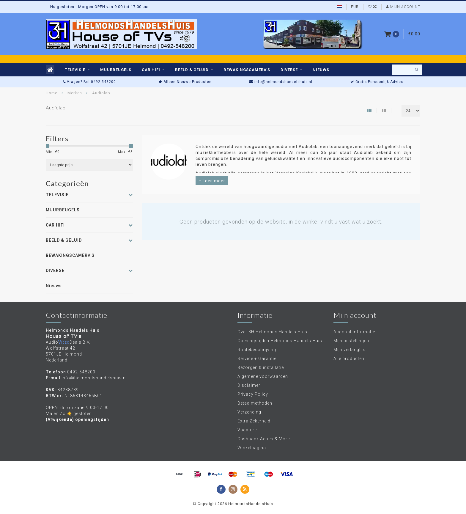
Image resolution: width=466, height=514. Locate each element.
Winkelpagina (251, 447)
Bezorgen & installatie (260, 367)
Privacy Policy (252, 394)
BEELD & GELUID (192, 69)
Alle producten (348, 358)
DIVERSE (289, 69)
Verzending (249, 412)
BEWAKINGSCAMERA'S (246, 69)
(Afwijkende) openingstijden (77, 419)
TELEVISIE (75, 69)
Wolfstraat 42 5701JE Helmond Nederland (64, 354)
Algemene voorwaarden (262, 376)
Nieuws (321, 69)
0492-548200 (81, 372)
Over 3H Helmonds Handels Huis (272, 331)
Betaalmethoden (254, 403)
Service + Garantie (256, 358)
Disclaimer (248, 385)
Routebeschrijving (256, 349)
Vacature (247, 429)
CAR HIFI (151, 69)
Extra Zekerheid (253, 421)
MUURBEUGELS (115, 69)
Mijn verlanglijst (350, 349)
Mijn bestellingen (351, 340)
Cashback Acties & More (263, 438)
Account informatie (354, 331)
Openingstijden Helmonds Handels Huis (279, 340)
